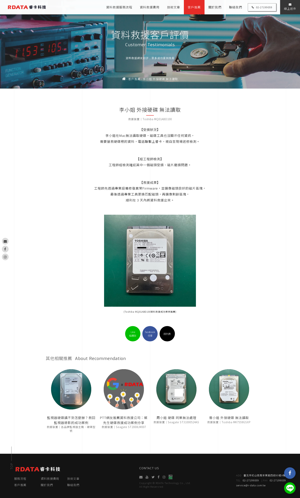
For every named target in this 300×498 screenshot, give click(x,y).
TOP (11, 466)
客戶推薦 (194, 7)
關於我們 (214, 7)
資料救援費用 (149, 7)
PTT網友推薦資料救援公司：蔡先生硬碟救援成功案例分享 (124, 420)
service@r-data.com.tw (251, 485)
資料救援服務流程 (119, 7)
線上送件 (290, 7)
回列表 (167, 334)
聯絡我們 (235, 7)
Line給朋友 (132, 333)
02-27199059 (262, 7)
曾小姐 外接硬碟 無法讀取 (229, 417)
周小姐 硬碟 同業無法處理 (176, 417)
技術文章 (173, 7)
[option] (150, 44)
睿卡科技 (27, 7)
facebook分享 (150, 333)
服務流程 (20, 479)
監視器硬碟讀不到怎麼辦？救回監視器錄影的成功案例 (71, 420)
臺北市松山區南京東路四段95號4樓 (261, 475)
